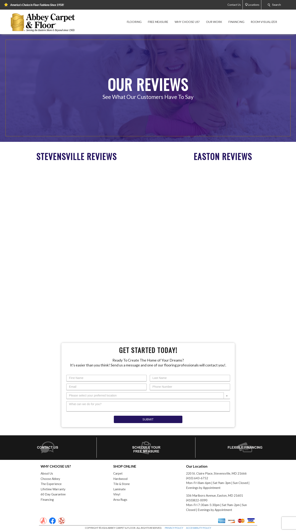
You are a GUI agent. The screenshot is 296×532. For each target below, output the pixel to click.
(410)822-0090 (196, 500)
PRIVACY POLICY (174, 527)
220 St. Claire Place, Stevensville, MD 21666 (216, 473)
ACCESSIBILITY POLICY (198, 527)
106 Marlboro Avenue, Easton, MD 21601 (214, 495)
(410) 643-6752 (197, 478)
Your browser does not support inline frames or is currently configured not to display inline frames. (74, 245)
